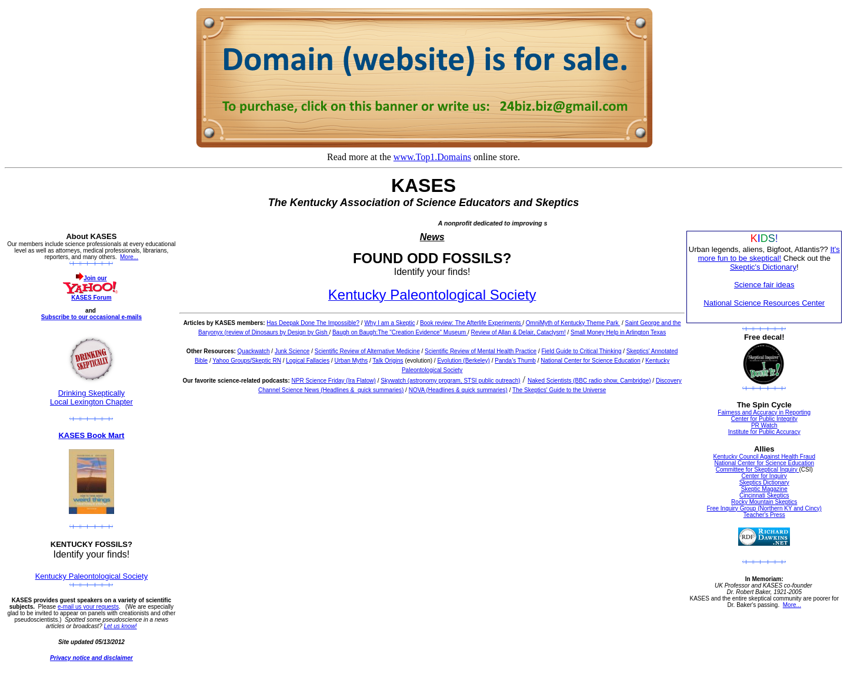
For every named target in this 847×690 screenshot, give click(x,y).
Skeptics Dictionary (764, 482)
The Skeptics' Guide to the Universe (559, 390)
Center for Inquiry (764, 476)
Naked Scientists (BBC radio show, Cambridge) (589, 380)
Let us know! (120, 626)
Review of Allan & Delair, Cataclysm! (518, 332)
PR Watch (764, 425)
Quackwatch (254, 351)
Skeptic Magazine (764, 489)
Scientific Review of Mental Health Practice (480, 351)
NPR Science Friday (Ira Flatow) (334, 380)
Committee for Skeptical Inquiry (757, 469)
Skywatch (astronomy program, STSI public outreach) (450, 380)
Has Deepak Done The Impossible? (312, 323)
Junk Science (292, 351)
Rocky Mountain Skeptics (764, 502)
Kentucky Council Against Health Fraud (764, 456)
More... (129, 257)
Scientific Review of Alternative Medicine (367, 351)
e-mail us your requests (88, 606)
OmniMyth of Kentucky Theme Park (573, 323)
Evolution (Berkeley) (463, 360)
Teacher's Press (764, 515)
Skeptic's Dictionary (763, 267)
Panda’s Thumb (515, 360)
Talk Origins (387, 360)
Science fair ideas (764, 284)
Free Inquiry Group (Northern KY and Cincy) (764, 508)
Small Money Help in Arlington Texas (618, 332)
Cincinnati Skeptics (764, 495)
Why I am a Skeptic (389, 323)
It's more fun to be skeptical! (769, 254)
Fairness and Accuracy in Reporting (764, 412)
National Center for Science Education (591, 360)
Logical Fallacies (307, 360)
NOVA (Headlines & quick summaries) (458, 390)
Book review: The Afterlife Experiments (471, 323)
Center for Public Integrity (764, 419)
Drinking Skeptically (91, 393)
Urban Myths (351, 360)
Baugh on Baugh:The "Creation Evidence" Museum (400, 332)
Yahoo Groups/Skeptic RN (246, 360)
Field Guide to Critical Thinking (582, 351)
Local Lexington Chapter (91, 401)
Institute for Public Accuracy (764, 432)
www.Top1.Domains (432, 157)
